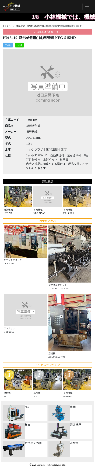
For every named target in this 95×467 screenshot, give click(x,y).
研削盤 (30, 26)
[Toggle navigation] (87, 6)
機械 (18, 26)
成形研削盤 (39, 26)
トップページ (8, 26)
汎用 (23, 26)
